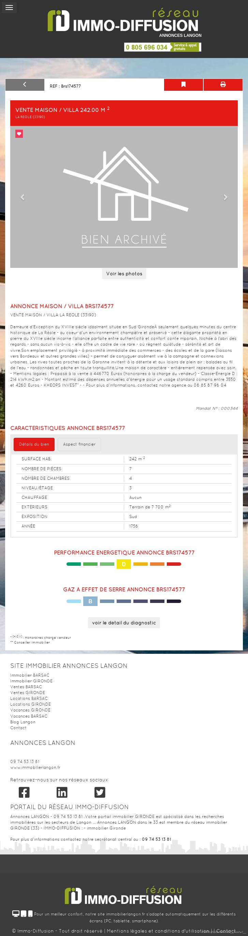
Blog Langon (22, 722)
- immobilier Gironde (105, 828)
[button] (23, 197)
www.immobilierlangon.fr (35, 767)
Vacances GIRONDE (30, 710)
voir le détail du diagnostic (124, 622)
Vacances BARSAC (28, 716)
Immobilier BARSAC (29, 675)
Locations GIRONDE (30, 704)
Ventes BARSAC (26, 687)
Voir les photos (124, 273)
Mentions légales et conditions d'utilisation (159, 931)
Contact (18, 727)
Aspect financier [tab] (79, 444)
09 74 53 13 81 (24, 761)
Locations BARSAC (29, 698)
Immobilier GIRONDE (31, 681)
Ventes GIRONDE (27, 692)
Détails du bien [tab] (34, 444)
